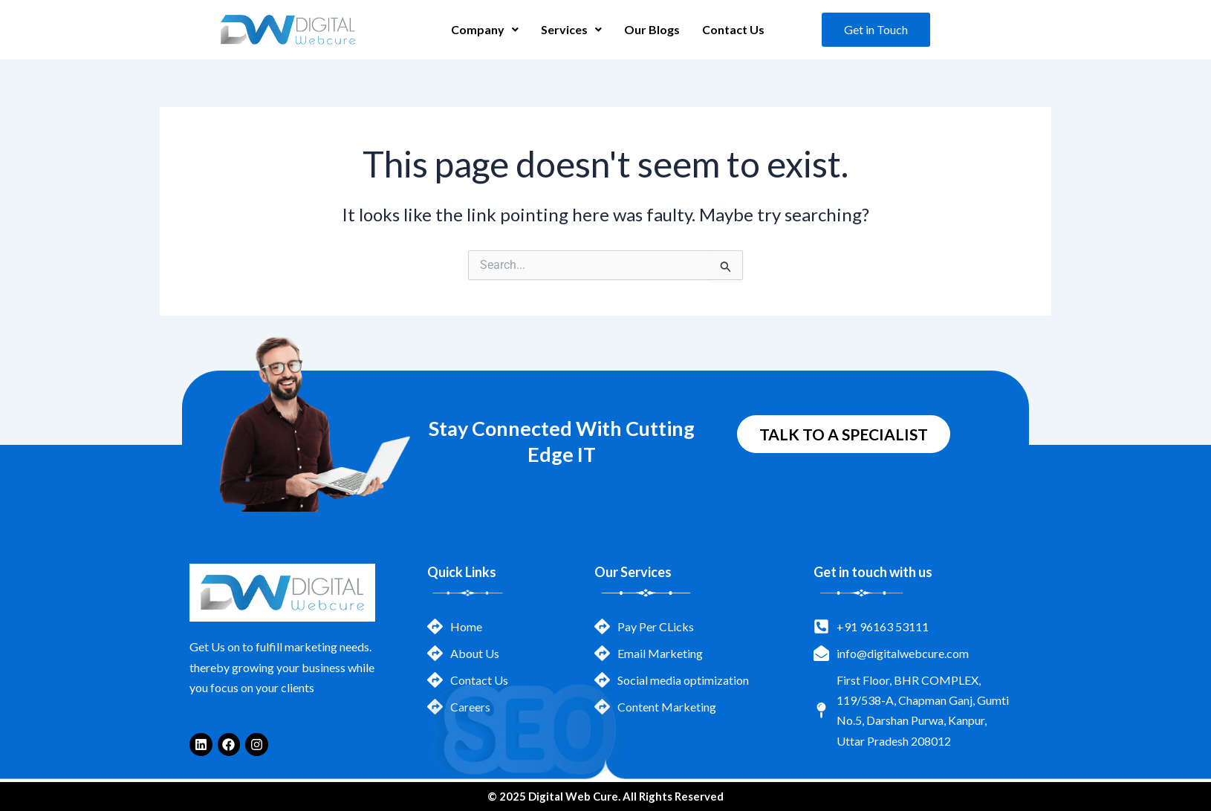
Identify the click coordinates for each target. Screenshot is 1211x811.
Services (571, 29)
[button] (485, 30)
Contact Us (733, 29)
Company (485, 29)
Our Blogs (652, 29)
